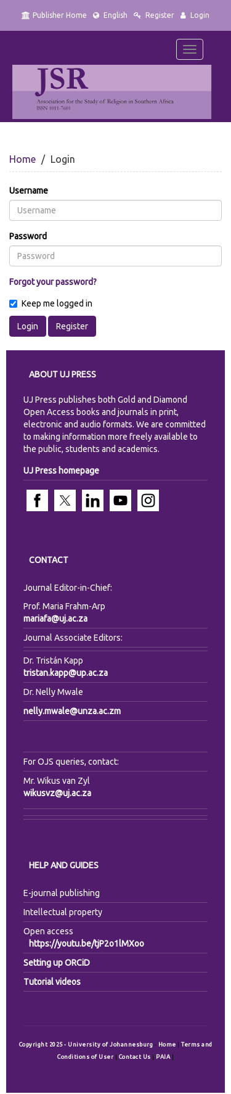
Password (28, 236)
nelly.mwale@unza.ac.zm (72, 711)
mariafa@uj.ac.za (55, 618)
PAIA (164, 1056)
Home (22, 159)
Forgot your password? (53, 282)
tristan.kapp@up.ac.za (65, 673)
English (110, 15)
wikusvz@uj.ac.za (57, 793)
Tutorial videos (52, 982)
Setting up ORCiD (56, 963)
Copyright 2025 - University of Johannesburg (86, 1044)
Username (28, 190)
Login (194, 15)
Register (154, 15)
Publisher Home (54, 15)
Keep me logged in (50, 303)
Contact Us (136, 1056)
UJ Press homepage (61, 470)
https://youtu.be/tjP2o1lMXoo (86, 943)
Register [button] (72, 326)
